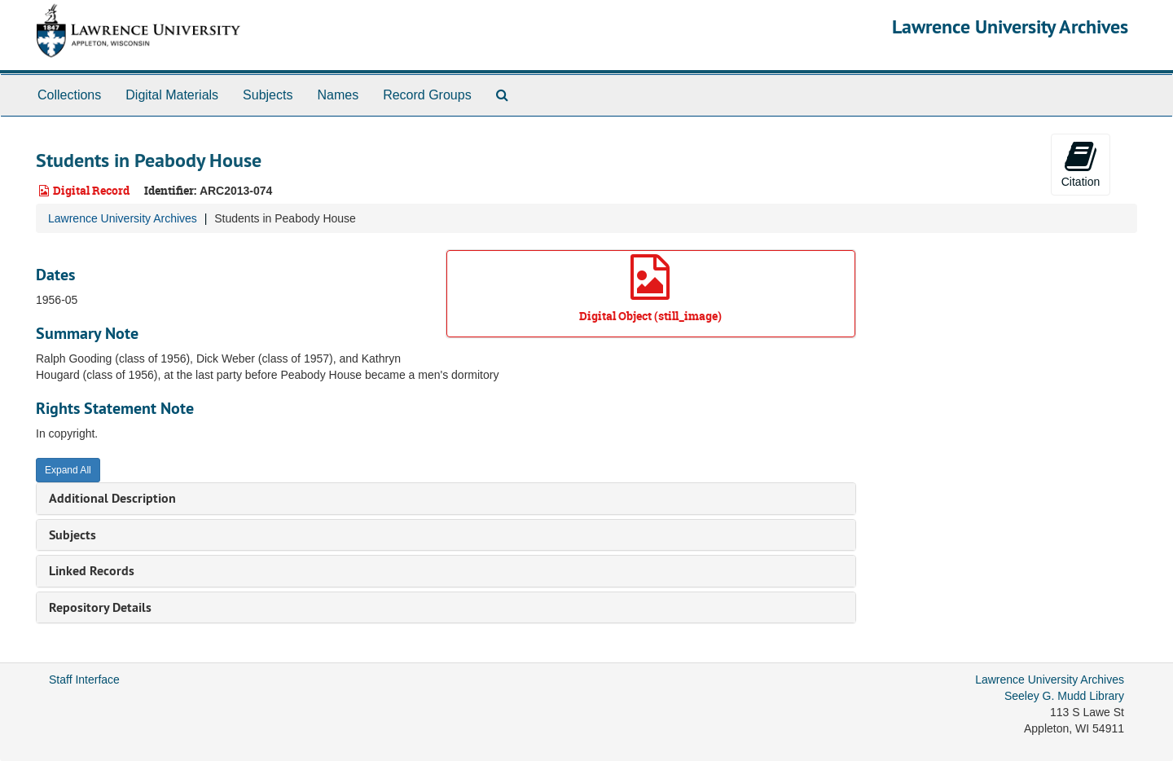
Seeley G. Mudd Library (1064, 695)
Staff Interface (84, 679)
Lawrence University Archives (1010, 26)
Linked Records (91, 570)
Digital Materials (171, 95)
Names (337, 95)
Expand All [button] (68, 470)
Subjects (267, 95)
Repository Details (100, 607)
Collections (69, 95)
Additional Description (112, 498)
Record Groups (427, 95)
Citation (1080, 163)
